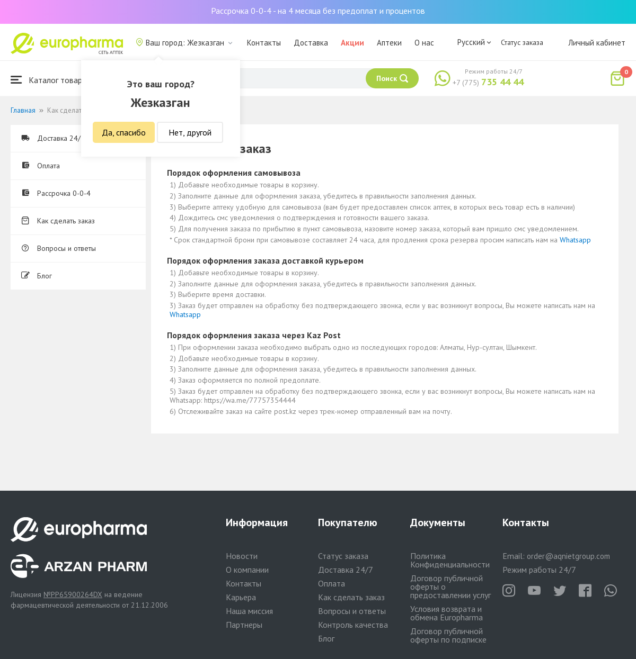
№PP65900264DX (72, 594)
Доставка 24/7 (53, 138)
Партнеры (244, 624)
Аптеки (389, 43)
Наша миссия (249, 611)
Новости (242, 555)
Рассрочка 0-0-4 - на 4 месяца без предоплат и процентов (318, 10)
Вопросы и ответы (58, 248)
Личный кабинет (596, 43)
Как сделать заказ (58, 220)
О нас (424, 43)
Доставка (311, 43)
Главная (23, 110)
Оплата (40, 165)
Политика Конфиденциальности (450, 560)
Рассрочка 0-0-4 (56, 193)
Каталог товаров (51, 79)
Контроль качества (353, 624)
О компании (247, 569)
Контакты (264, 43)
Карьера (241, 597)
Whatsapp (575, 240)
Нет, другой (190, 132)
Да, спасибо (124, 132)
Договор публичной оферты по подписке (448, 635)
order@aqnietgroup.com (568, 556)
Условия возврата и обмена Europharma (446, 612)
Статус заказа (522, 42)
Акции (352, 43)
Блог (36, 276)
